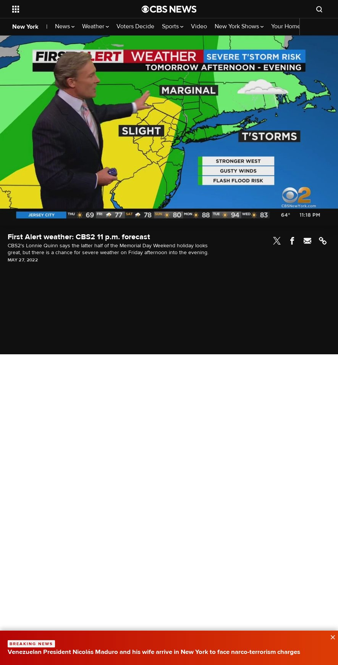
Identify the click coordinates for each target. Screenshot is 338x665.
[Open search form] (319, 9)
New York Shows (239, 26)
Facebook (292, 241)
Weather (95, 26)
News (64, 26)
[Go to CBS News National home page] (169, 9)
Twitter (277, 241)
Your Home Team (293, 26)
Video (199, 26)
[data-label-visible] (330, 636)
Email (307, 241)
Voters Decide (135, 26)
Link (323, 241)
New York (25, 27)
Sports (172, 26)
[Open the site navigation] (64, 9)
